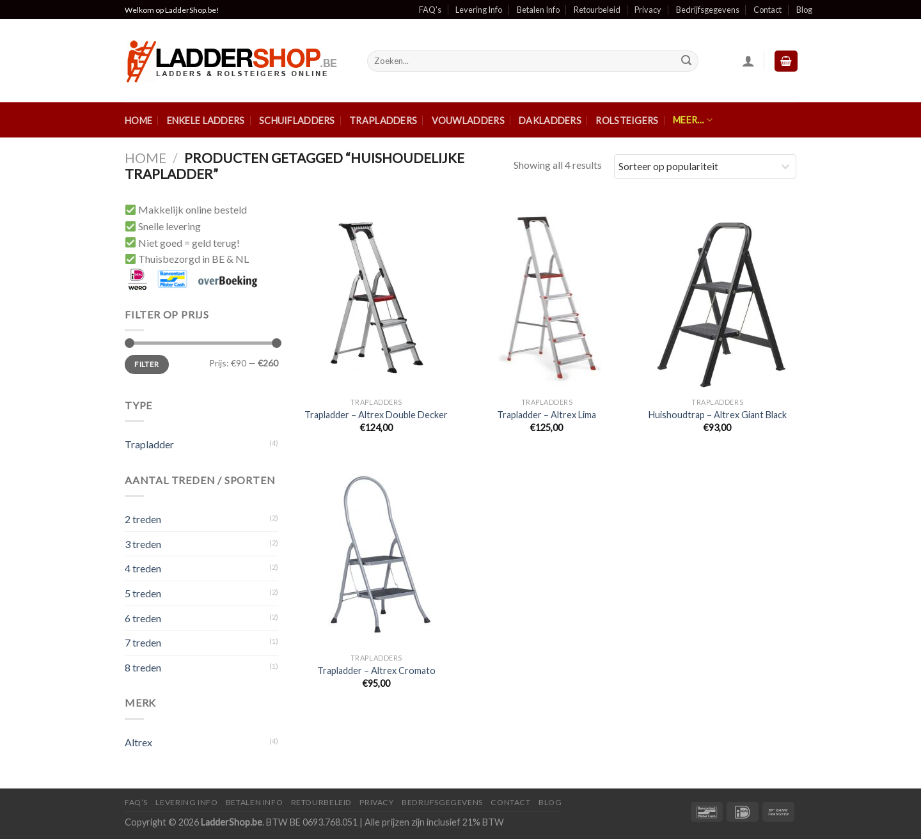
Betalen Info (538, 9)
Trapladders (383, 120)
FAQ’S (136, 802)
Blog (804, 9)
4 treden (143, 568)
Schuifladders (297, 120)
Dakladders (550, 120)
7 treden (143, 642)
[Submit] (686, 61)
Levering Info (478, 9)
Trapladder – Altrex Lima (546, 414)
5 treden (143, 593)
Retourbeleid (597, 9)
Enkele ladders (206, 120)
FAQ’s (430, 9)
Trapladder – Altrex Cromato (376, 670)
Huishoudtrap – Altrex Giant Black (718, 414)
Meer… (692, 120)
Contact (767, 9)
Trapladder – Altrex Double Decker (376, 414)
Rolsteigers (626, 120)
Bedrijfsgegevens (707, 9)
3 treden (143, 544)
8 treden (143, 667)
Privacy (647, 9)
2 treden (143, 519)
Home (138, 120)
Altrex (138, 742)
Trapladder (149, 444)
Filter (146, 364)
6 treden (143, 618)
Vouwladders (468, 120)
